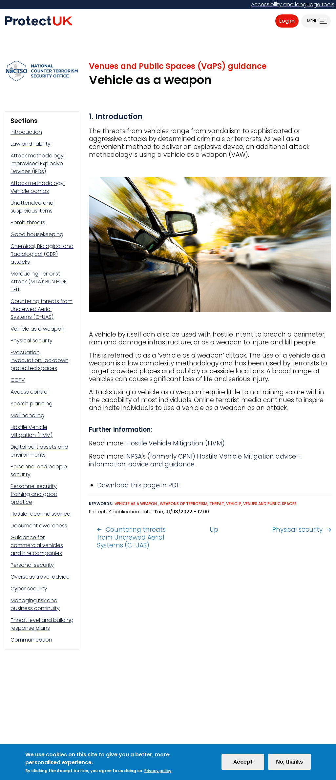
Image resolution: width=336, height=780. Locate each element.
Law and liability (30, 144)
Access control (29, 392)
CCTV (17, 380)
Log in (287, 21)
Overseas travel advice (40, 577)
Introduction (26, 132)
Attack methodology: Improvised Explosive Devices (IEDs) (37, 163)
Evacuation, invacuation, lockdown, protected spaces (40, 360)
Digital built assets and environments (39, 451)
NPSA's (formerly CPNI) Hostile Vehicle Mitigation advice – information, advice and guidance (195, 460)
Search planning (31, 403)
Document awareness (38, 525)
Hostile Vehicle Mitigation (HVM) (31, 431)
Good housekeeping (36, 234)
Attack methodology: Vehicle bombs (37, 187)
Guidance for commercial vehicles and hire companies (36, 545)
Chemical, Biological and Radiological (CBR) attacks (42, 254)
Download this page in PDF (138, 485)
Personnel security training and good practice (33, 494)
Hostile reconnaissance (40, 514)
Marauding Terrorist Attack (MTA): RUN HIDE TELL (38, 281)
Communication (31, 640)
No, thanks (289, 762)
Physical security (31, 340)
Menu (312, 21)
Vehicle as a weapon (37, 329)
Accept (243, 762)
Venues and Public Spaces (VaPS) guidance (177, 66)
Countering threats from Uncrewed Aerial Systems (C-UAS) (41, 309)
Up (214, 529)
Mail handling (27, 415)
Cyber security (28, 588)
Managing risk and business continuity (35, 604)
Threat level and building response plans (42, 624)
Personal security (32, 565)
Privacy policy (157, 770)
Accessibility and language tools (292, 4)
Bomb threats (27, 222)
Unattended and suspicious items (31, 207)
